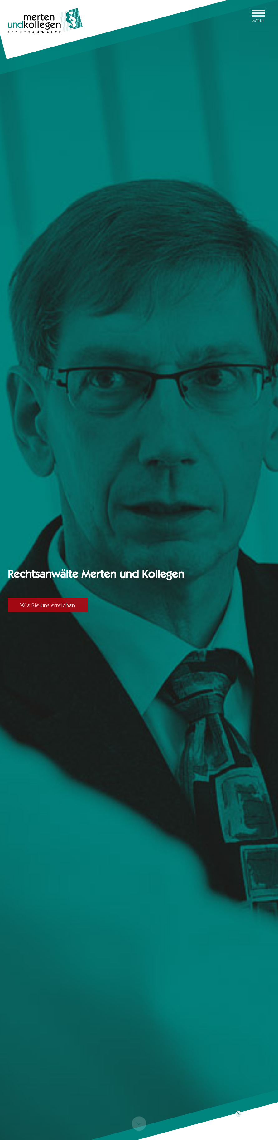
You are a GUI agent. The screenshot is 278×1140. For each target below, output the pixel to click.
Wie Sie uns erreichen (47, 605)
